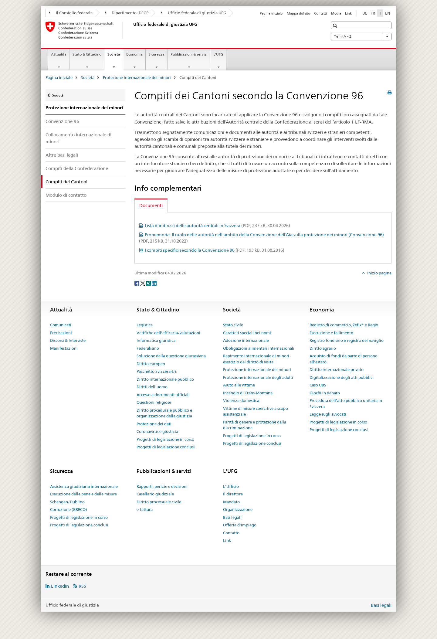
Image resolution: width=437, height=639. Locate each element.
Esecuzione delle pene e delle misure (83, 493)
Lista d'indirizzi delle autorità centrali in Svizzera (217, 225)
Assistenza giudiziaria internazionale (84, 486)
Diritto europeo (151, 363)
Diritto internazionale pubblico (165, 379)
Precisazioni (61, 332)
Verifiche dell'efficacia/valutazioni (168, 332)
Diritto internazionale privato (337, 369)
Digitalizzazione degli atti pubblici (342, 377)
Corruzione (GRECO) (68, 509)
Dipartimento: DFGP (127, 12)
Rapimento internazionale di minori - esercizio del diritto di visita (257, 358)
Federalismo (148, 348)
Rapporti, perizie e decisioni (162, 486)
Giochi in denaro (325, 392)
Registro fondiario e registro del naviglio (347, 340)
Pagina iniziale (271, 13)
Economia (134, 54)
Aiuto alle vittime (239, 384)
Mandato (231, 501)
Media (336, 13)
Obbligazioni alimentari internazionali (258, 348)
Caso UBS (318, 384)
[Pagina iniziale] (132, 30)
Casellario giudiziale (155, 493)
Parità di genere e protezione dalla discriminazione (254, 425)
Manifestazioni (64, 348)
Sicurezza (156, 54)
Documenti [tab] (151, 205)
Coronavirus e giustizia (157, 431)
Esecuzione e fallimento (331, 332)
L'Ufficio (231, 486)
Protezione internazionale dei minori (137, 77)
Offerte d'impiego (239, 524)
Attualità (58, 54)
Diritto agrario (323, 348)
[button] (336, 25)
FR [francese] (373, 13)
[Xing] (149, 282)
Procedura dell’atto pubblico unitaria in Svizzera (346, 403)
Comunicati (60, 324)
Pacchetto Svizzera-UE (157, 371)
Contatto (231, 532)
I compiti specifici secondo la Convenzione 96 (214, 250)
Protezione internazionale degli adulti (258, 377)
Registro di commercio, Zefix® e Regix (344, 324)
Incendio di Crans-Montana (248, 392)
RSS (82, 586)
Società (115, 56)
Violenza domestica (241, 400)
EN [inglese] (387, 13)
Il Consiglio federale (71, 12)
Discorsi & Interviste (68, 340)
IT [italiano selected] (380, 13)
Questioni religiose (154, 402)
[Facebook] (137, 282)
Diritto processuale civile (159, 501)
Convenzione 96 (62, 121)
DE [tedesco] (364, 13)
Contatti (320, 13)
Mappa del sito (298, 13)
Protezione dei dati (154, 423)
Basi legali (232, 517)
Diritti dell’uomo (152, 386)
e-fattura (145, 509)
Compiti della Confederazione (77, 168)
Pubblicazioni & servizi (189, 54)
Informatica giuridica (156, 340)
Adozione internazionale (246, 340)
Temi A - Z (361, 36)
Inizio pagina (378, 272)
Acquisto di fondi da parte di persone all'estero (343, 358)
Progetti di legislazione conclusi (166, 446)
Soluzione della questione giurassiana (171, 355)
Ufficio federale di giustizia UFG (193, 12)
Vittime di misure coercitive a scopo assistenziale (255, 411)
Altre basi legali (62, 155)
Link (348, 13)
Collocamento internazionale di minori (78, 138)
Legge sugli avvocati (328, 414)
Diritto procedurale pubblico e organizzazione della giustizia (164, 413)
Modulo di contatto (66, 195)
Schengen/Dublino (67, 501)
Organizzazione (237, 509)
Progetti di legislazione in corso (165, 439)
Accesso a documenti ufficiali (163, 394)
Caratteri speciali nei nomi (247, 332)
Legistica (145, 324)
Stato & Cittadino (87, 54)
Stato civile (233, 324)
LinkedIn (60, 586)
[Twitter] (143, 282)
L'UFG (218, 54)
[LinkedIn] (154, 282)
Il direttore (233, 493)
